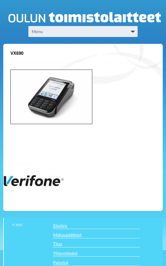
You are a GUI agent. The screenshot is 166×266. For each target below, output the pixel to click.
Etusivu (60, 225)
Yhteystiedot (65, 253)
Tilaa (57, 243)
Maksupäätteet (67, 234)
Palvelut (60, 262)
